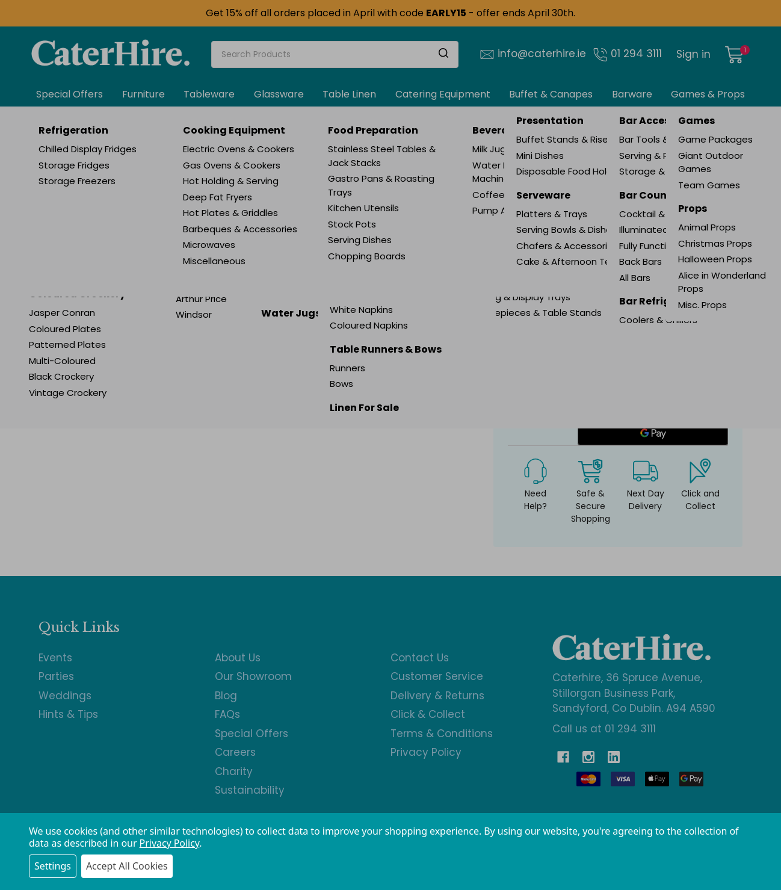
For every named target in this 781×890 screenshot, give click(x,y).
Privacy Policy (170, 843)
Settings (52, 866)
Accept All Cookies (127, 866)
